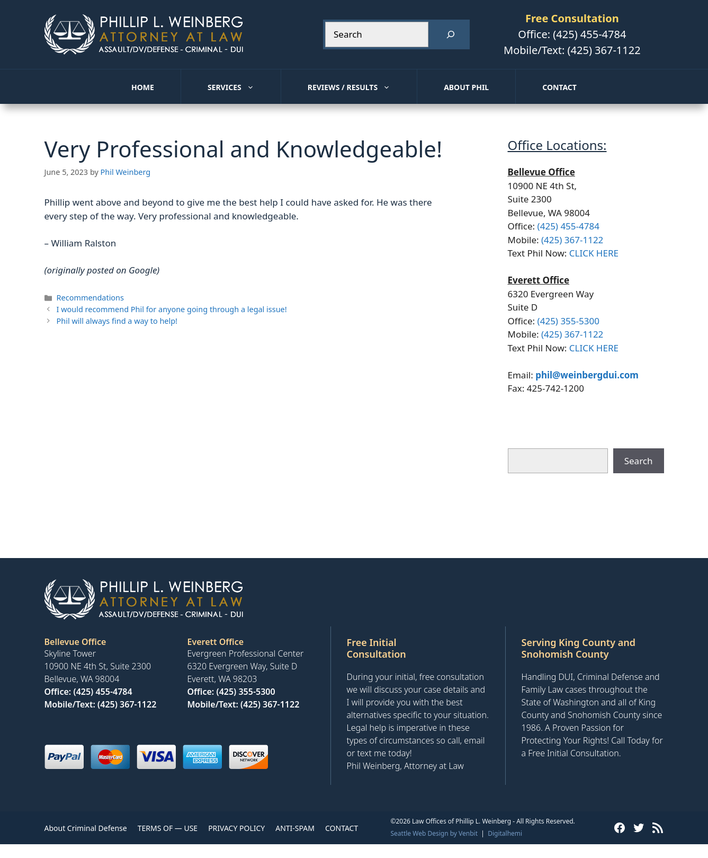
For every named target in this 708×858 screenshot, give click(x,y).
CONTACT (341, 828)
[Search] (451, 34)
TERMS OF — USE (168, 828)
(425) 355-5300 (568, 321)
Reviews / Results (362, 87)
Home (142, 87)
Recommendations (90, 298)
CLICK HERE (594, 253)
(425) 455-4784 (589, 34)
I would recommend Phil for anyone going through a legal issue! (172, 309)
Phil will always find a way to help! (117, 321)
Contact (559, 87)
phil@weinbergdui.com (587, 375)
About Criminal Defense (85, 828)
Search (638, 461)
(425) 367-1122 (604, 50)
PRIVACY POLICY (236, 828)
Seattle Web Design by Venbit (434, 833)
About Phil (466, 87)
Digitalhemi (505, 833)
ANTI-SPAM (295, 828)
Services (244, 87)
